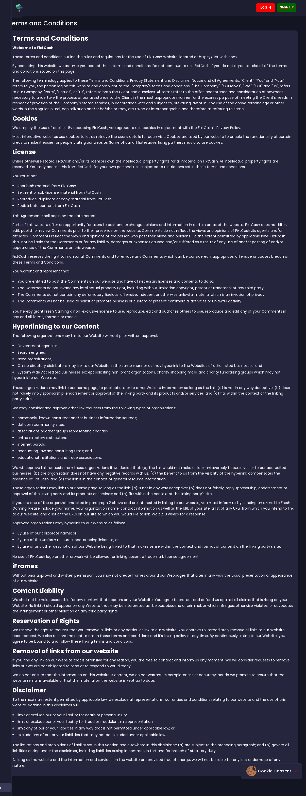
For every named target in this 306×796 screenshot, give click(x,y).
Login (265, 7)
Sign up (287, 7)
